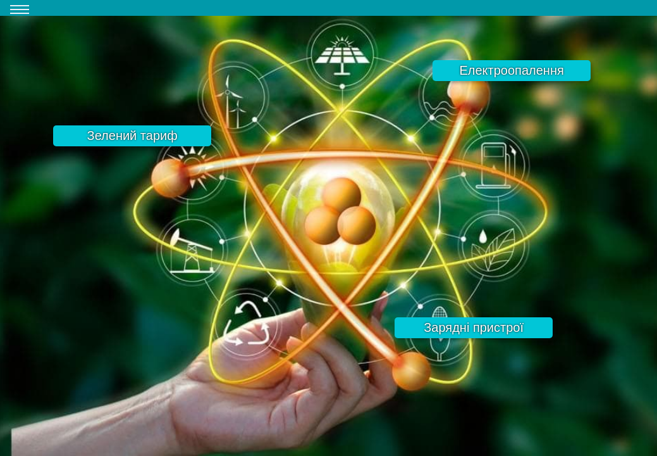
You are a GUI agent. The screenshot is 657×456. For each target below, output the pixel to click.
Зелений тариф (132, 135)
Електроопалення (511, 70)
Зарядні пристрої (474, 327)
